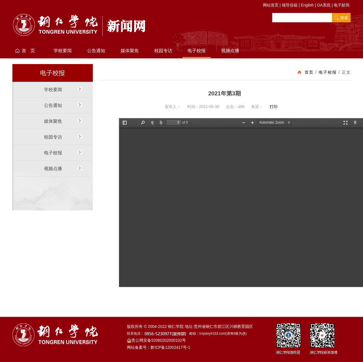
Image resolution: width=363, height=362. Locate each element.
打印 (274, 106)
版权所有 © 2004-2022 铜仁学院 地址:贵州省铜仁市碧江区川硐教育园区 (190, 326)
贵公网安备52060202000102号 (156, 340)
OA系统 (324, 5)
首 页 (29, 50)
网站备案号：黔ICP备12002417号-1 (158, 347)
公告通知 (96, 50)
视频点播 (230, 50)
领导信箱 (290, 5)
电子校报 (197, 50)
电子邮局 (341, 5)
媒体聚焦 (130, 50)
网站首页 (271, 5)
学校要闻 (63, 50)
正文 (346, 72)
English (307, 5)
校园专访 (163, 50)
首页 (309, 72)
